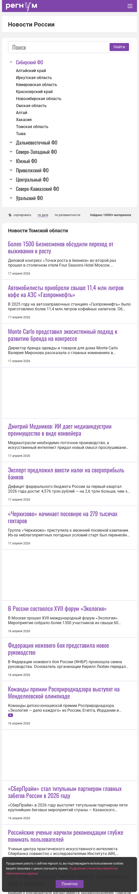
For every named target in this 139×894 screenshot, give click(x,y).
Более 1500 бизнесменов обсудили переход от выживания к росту (60, 247)
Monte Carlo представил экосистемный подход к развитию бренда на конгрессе (62, 335)
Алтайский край (31, 70)
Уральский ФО (29, 198)
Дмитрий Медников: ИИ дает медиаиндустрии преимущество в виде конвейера (60, 429)
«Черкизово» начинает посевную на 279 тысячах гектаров (62, 517)
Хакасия (24, 119)
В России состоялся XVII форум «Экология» (57, 608)
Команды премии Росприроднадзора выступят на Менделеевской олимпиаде (64, 692)
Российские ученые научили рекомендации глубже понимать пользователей (65, 835)
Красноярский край (34, 91)
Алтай (21, 112)
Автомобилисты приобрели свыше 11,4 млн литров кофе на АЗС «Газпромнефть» (66, 291)
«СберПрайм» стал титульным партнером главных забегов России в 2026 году (65, 792)
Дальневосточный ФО (36, 142)
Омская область (31, 105)
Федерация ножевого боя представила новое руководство (58, 648)
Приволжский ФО (32, 170)
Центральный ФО (32, 179)
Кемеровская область (36, 84)
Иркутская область (34, 77)
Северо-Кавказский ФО (37, 188)
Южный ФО (26, 161)
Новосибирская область (38, 98)
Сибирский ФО (29, 62)
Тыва (21, 133)
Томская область (32, 126)
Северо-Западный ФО (36, 151)
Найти (119, 47)
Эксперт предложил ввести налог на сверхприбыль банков (66, 473)
